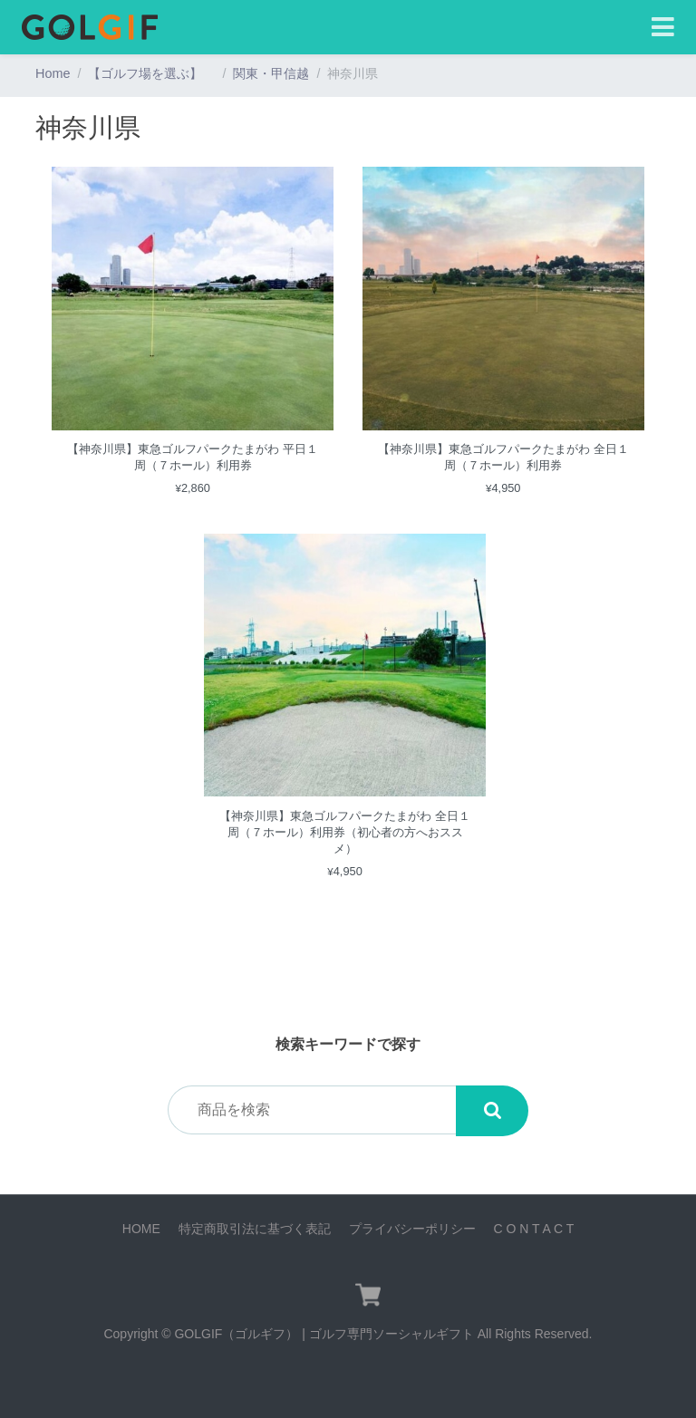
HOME (141, 1228)
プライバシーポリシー (412, 1228)
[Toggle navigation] (663, 27)
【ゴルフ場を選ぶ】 (151, 73)
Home (52, 73)
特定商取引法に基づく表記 (255, 1228)
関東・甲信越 (271, 73)
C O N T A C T (533, 1228)
